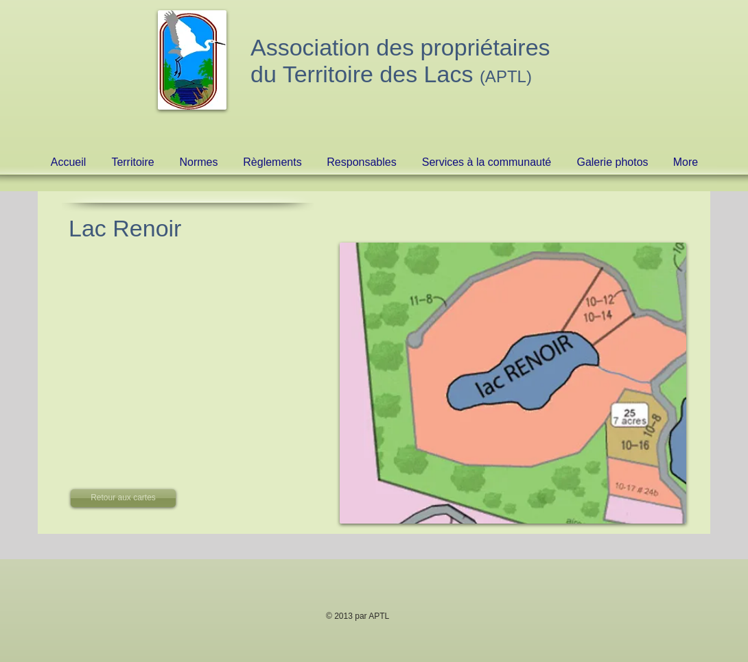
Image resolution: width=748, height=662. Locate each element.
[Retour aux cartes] (123, 498)
